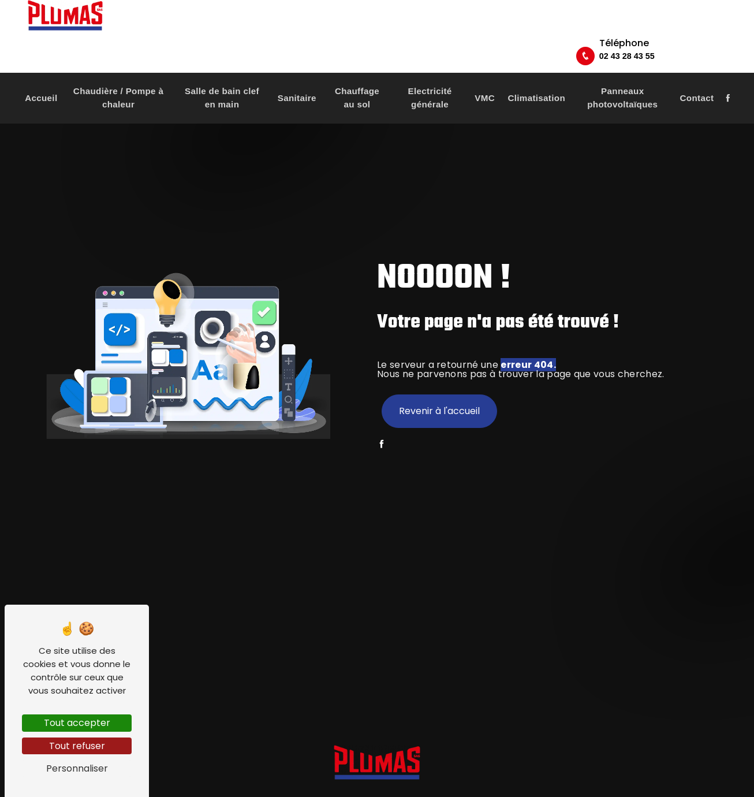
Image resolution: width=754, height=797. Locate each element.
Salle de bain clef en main (222, 73)
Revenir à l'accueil (439, 411)
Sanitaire (297, 74)
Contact (697, 74)
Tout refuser (77, 746)
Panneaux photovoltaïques (622, 73)
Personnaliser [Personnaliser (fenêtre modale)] (77, 768)
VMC (485, 74)
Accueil (41, 74)
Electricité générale (430, 73)
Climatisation (536, 74)
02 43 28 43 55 (687, 28)
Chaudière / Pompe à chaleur (118, 73)
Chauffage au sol (357, 73)
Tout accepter (77, 722)
